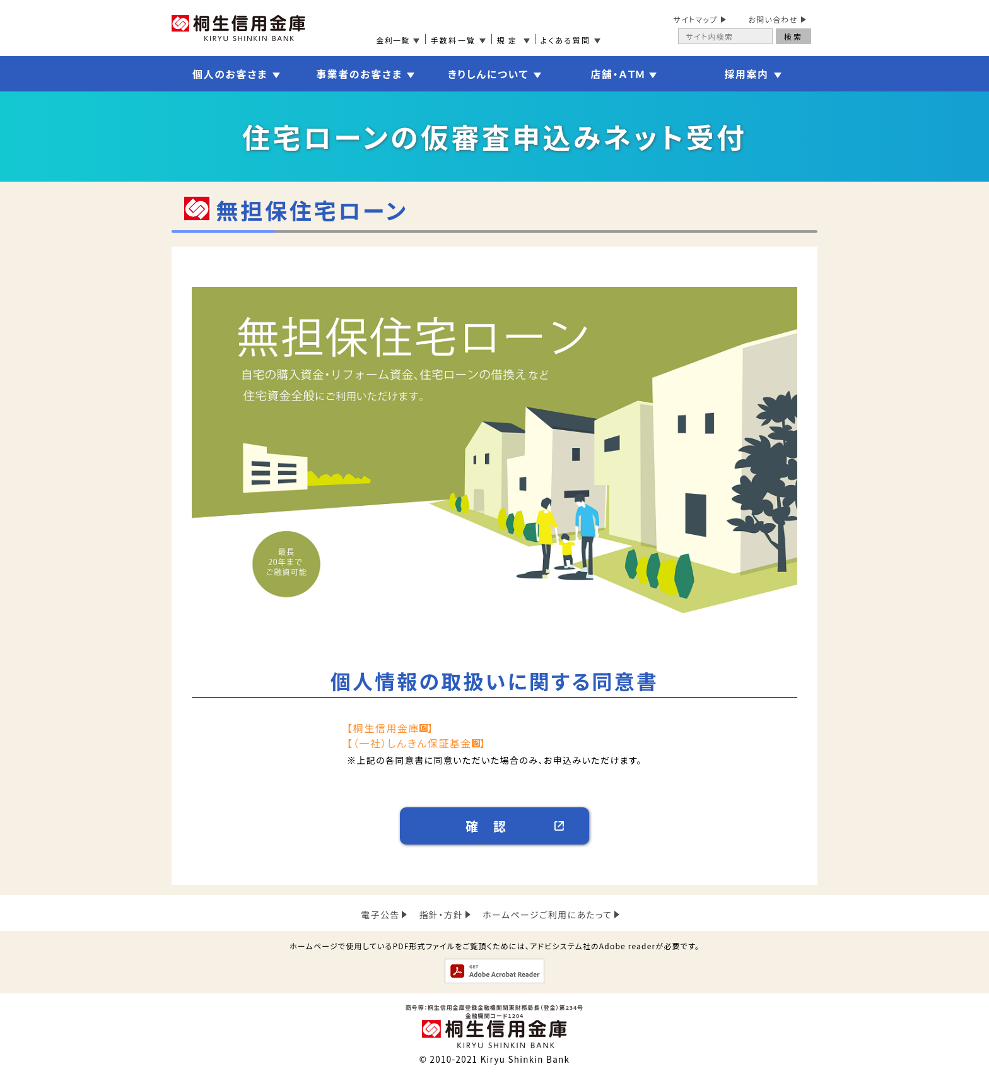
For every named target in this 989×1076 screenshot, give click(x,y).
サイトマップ (696, 19)
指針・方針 (441, 914)
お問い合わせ (773, 19)
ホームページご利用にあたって (547, 914)
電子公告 (380, 914)
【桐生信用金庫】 (390, 728)
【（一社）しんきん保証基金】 (416, 743)
